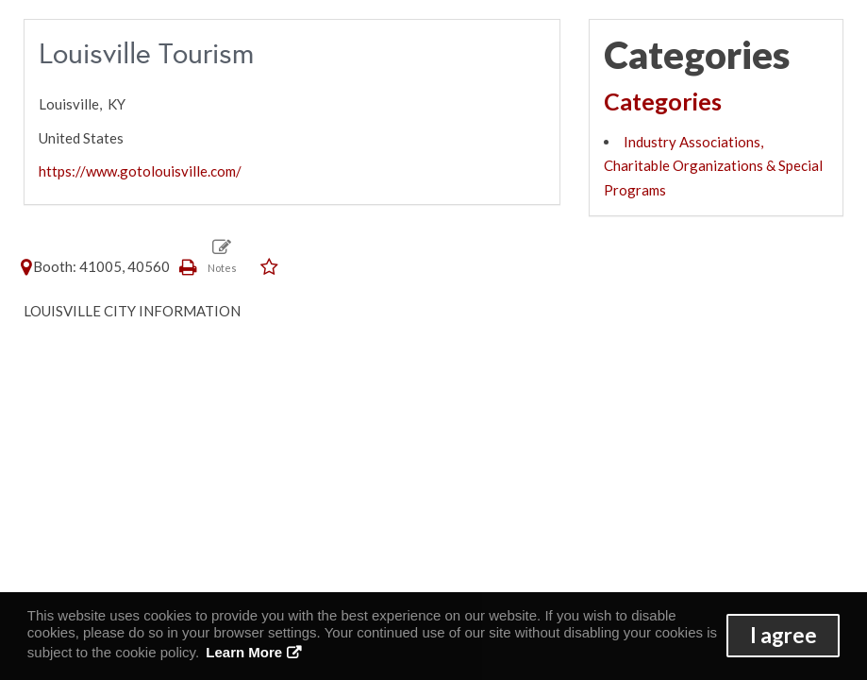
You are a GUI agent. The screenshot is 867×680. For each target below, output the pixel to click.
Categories (663, 101)
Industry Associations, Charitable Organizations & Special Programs (713, 165)
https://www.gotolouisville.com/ (140, 170)
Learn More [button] (244, 652)
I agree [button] (783, 635)
